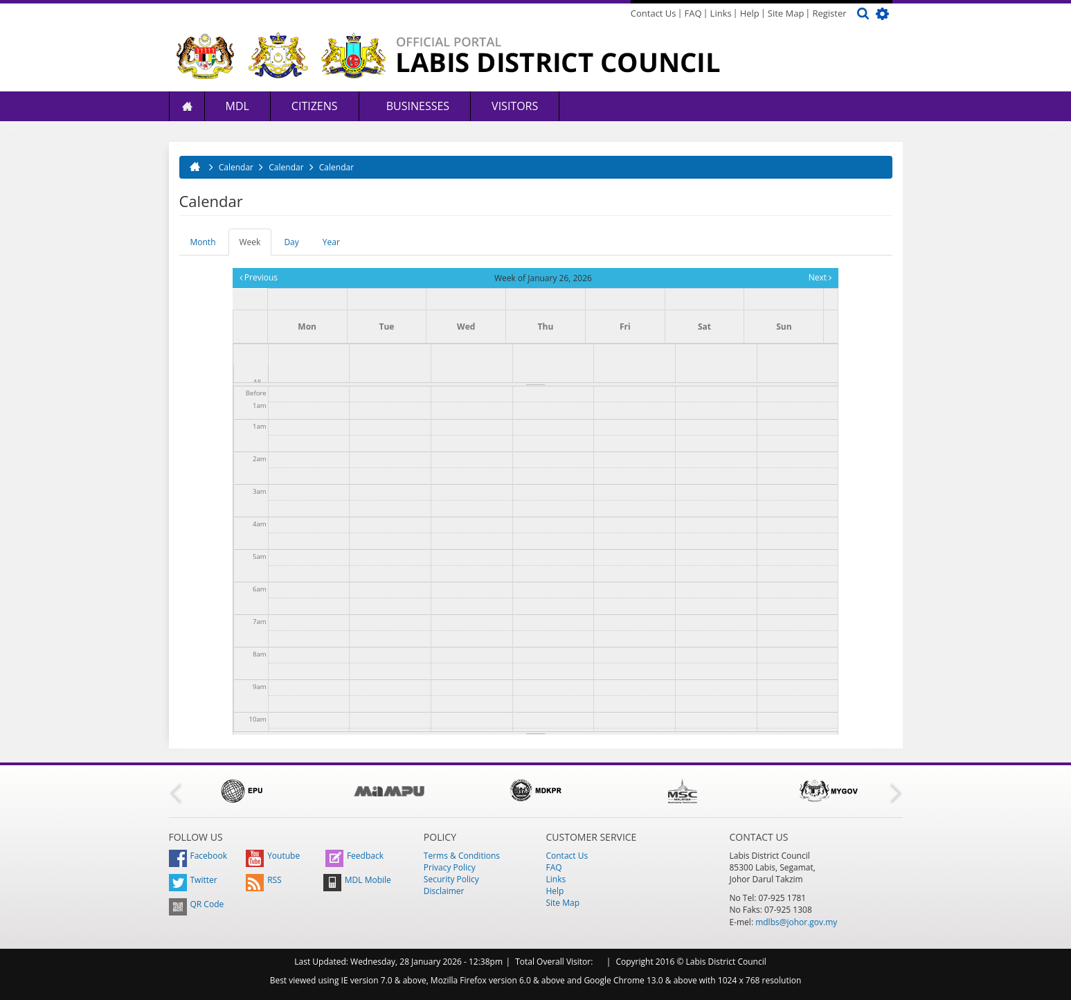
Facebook (198, 855)
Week (256, 246)
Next (820, 277)
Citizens (314, 106)
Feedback (354, 855)
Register (829, 13)
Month (203, 242)
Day (291, 242)
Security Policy (451, 879)
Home (187, 106)
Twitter (193, 880)
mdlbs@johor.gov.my (796, 922)
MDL (237, 106)
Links (721, 13)
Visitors (515, 106)
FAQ (693, 13)
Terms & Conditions (462, 855)
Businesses (417, 106)
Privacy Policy (450, 867)
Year (331, 242)
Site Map (786, 13)
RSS (264, 880)
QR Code (196, 904)
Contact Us (653, 13)
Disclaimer (444, 891)
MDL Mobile (357, 880)
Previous (259, 277)
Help (749, 13)
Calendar (236, 167)
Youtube (273, 855)
